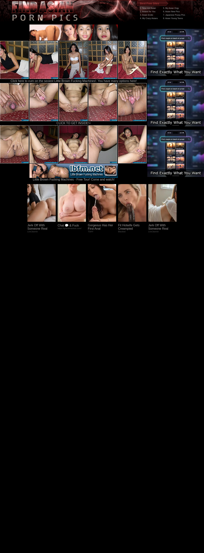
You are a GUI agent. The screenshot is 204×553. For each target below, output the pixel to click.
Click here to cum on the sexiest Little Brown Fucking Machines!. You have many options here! (74, 81)
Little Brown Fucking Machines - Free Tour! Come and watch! (73, 178)
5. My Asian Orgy (171, 8)
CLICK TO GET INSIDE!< (73, 123)
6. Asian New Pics (171, 11)
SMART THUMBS (108, 482)
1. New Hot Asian (148, 8)
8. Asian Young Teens (173, 18)
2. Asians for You (147, 11)
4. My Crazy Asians (149, 18)
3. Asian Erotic (146, 15)
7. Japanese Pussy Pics (174, 15)
